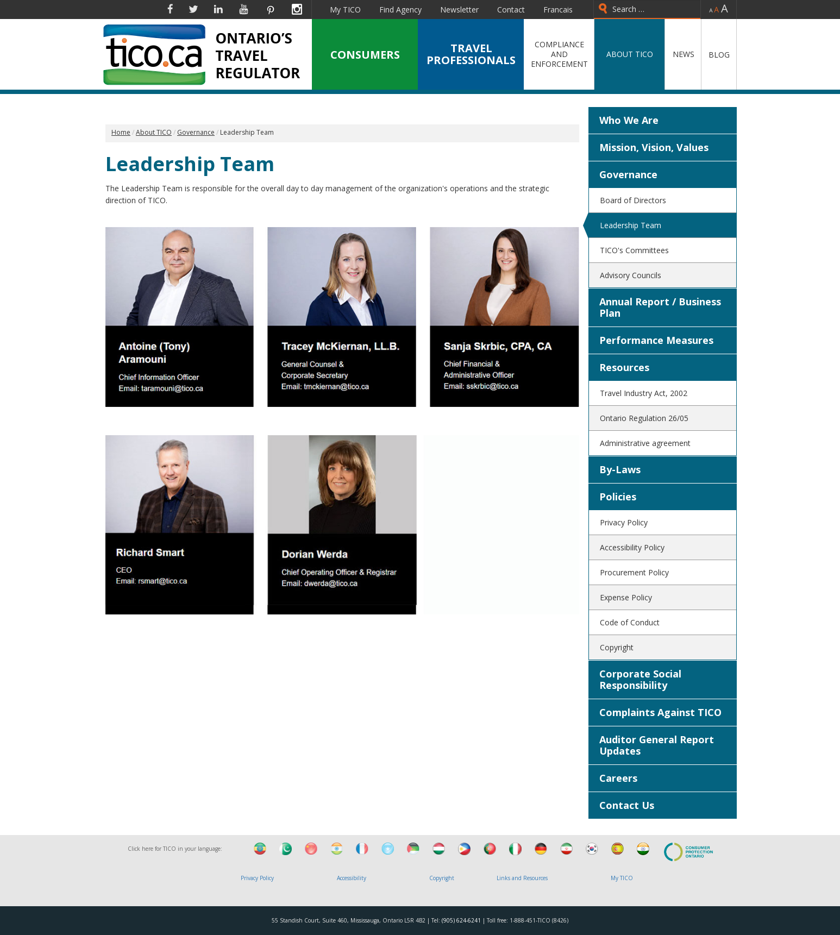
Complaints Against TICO (660, 712)
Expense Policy (626, 597)
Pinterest (270, 9)
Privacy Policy (624, 522)
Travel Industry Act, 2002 (643, 393)
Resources (624, 367)
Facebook (170, 9)
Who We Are (629, 120)
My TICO (345, 9)
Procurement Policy (634, 572)
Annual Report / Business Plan (660, 307)
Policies (617, 496)
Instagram (297, 9)
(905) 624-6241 (461, 920)
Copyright (617, 647)
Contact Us (626, 805)
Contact (511, 9)
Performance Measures (656, 340)
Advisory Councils (630, 275)
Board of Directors (633, 200)
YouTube (243, 9)
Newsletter (459, 9)
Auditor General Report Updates (656, 745)
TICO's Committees (634, 250)
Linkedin (218, 9)
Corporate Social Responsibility (640, 679)
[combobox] (647, 9)
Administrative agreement (645, 443)
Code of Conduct (630, 622)
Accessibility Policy (632, 547)
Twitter (193, 9)
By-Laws (620, 469)
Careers (618, 778)
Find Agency (400, 9)
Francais (558, 9)
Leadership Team (630, 225)
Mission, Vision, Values (654, 147)
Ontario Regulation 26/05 (644, 418)
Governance (628, 174)
